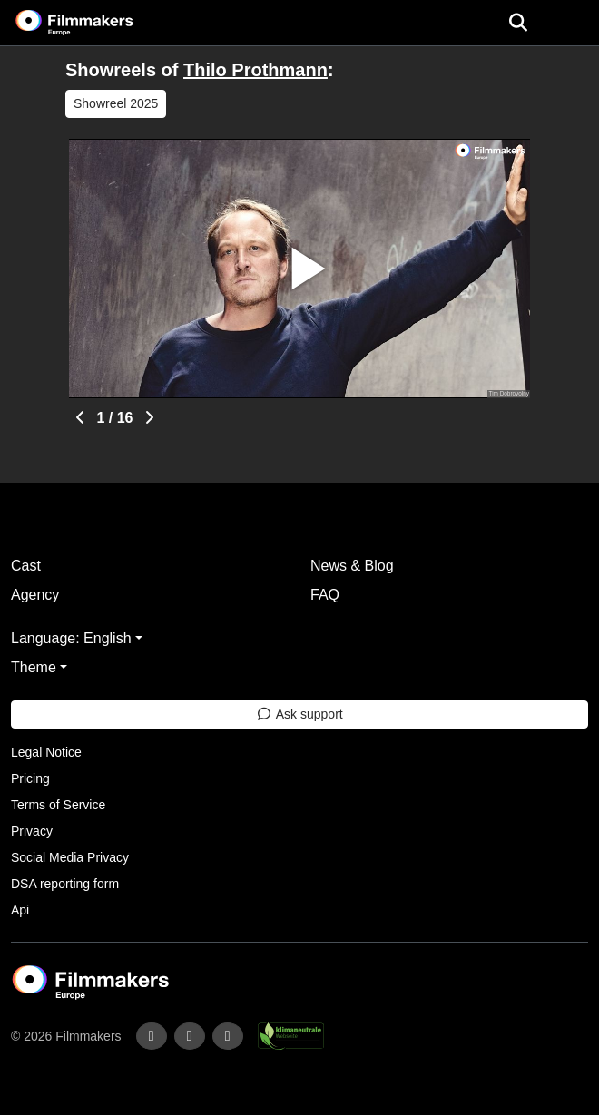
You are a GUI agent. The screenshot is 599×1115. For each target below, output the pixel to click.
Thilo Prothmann (255, 70)
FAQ (324, 594)
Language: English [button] (71, 638)
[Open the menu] (518, 22)
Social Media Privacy (70, 857)
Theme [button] (33, 667)
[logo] (96, 22)
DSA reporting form (65, 883)
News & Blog (352, 565)
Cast (26, 565)
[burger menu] (571, 23)
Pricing (30, 778)
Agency (35, 594)
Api (20, 910)
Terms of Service (58, 804)
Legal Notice (46, 752)
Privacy (32, 831)
